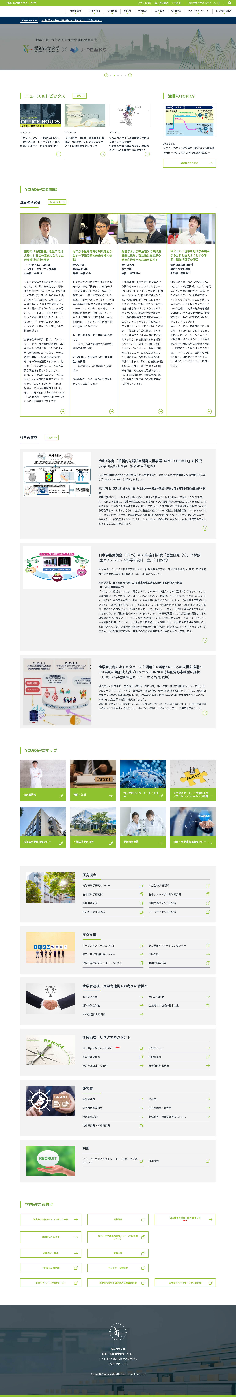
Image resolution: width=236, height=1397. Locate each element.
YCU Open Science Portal (101, 1048)
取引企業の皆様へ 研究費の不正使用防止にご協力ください (71, 20)
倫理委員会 (155, 1056)
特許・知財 (94, 10)
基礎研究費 (89, 1099)
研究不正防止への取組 (95, 1065)
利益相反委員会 (91, 1056)
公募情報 (118, 1219)
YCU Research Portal (22, 3)
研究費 (127, 10)
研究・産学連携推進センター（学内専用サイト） (118, 1237)
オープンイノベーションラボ (99, 945)
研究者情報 (75, 10)
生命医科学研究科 (93, 894)
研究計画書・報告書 (160, 1108)
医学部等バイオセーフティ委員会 (185, 1282)
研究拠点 (143, 10)
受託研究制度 (156, 997)
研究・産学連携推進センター (99, 954)
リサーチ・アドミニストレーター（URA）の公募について (110, 1160)
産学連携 (159, 10)
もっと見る (55, 202)
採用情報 (154, 1161)
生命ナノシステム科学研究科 (165, 894)
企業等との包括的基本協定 (164, 1005)
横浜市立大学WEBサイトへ (202, 2)
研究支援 (112, 10)
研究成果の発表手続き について (185, 1219)
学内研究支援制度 (50, 1267)
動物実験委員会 (157, 963)
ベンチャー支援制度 (118, 1267)
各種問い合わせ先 (50, 1237)
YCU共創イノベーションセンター (167, 945)
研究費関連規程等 (93, 1108)
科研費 (152, 1099)
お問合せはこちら (118, 1364)
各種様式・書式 (50, 1253)
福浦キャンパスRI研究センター (50, 1282)
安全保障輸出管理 (159, 1065)
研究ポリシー (156, 1048)
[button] (106, 75)
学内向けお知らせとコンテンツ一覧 (50, 1219)
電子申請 (118, 1253)
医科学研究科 (90, 903)
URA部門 (154, 954)
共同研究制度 (90, 997)
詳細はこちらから (189, 163)
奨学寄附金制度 (224, 10)
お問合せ (176, 3)
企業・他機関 (144, 3)
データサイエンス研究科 (162, 912)
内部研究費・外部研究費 (96, 1125)
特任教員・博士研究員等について (167, 1116)
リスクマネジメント (198, 10)
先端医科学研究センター (96, 885)
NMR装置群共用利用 (94, 1014)
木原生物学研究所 (159, 885)
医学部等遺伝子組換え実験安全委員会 (118, 1282)
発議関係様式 (90, 1116)
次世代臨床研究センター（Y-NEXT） (103, 963)
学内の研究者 (161, 3)
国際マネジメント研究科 (162, 903)
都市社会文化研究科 (94, 912)
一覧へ (77, 95)
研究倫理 (176, 10)
